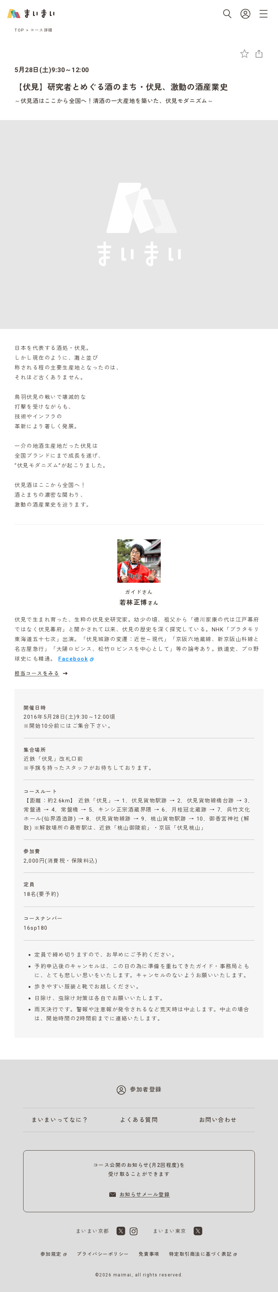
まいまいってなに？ (60, 1119)
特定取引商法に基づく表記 (200, 1254)
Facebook (73, 659)
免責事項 (149, 1254)
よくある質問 (139, 1119)
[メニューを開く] (263, 13)
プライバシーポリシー (103, 1254)
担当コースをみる (42, 673)
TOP (19, 30)
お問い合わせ (218, 1119)
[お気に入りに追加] (244, 53)
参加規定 (51, 1254)
